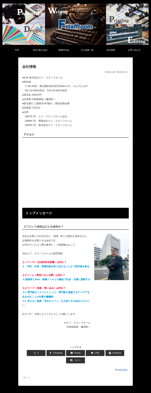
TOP (5, 389)
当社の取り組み (17, 389)
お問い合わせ (89, 389)
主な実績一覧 (44, 389)
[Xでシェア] (30, 353)
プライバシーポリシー (72, 389)
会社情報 (56, 389)
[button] (120, 353)
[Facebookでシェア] (48, 353)
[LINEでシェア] (84, 353)
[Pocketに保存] (66, 353)
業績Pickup (31, 389)
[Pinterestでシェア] (102, 353)
